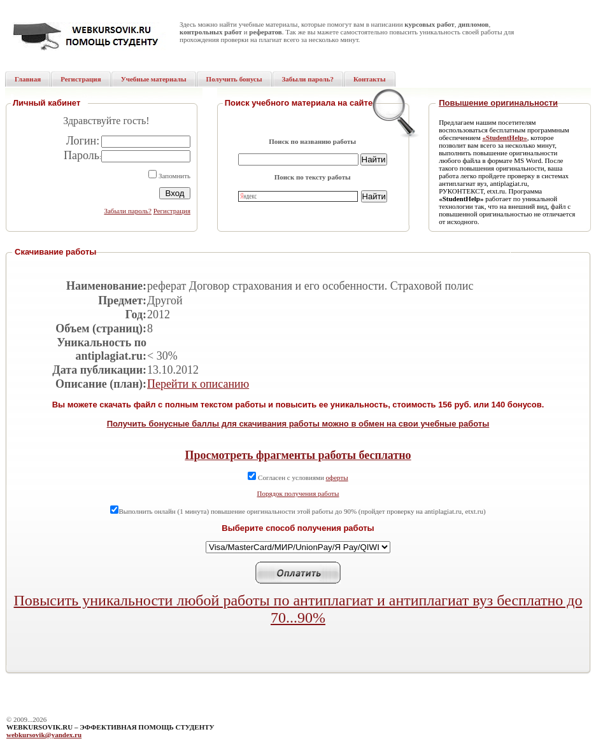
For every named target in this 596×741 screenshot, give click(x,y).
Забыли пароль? (128, 211)
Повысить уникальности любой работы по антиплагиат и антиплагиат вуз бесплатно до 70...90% (298, 609)
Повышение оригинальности (498, 103)
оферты (337, 477)
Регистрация (171, 211)
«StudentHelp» (504, 137)
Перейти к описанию (198, 384)
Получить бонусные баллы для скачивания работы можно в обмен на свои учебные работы (298, 423)
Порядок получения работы (298, 493)
